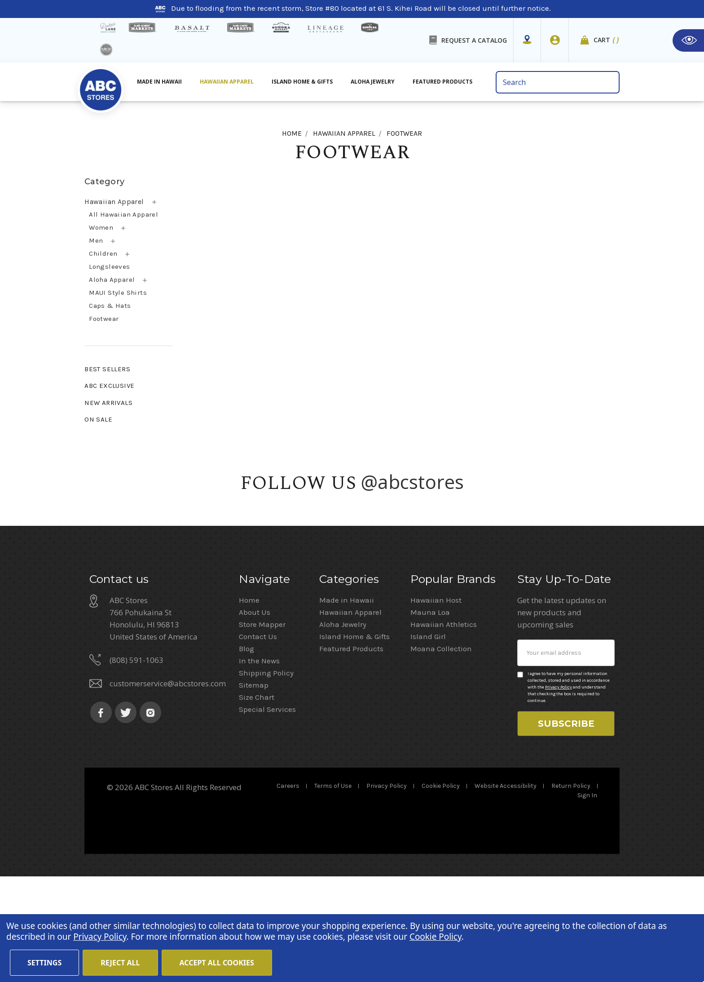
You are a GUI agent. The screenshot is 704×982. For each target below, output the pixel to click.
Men (96, 240)
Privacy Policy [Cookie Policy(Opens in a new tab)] (99, 936)
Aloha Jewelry (342, 729)
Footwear (104, 319)
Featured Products (351, 754)
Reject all (120, 963)
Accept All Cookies (217, 963)
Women (101, 227)
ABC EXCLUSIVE (109, 386)
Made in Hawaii (346, 705)
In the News (259, 766)
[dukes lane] (108, 27)
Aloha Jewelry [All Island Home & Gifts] (373, 81)
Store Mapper (262, 729)
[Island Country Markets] (241, 27)
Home (249, 705)
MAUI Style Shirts (118, 293)
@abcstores (412, 481)
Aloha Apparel (112, 279)
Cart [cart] (607, 40)
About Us (254, 717)
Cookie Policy (441, 891)
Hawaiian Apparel (227, 81)
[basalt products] (192, 28)
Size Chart (256, 802)
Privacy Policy (558, 792)
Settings (44, 963)
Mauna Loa (430, 717)
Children (103, 253)
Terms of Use (333, 891)
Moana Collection (441, 754)
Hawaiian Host (436, 705)
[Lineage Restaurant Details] (325, 29)
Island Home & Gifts (354, 742)
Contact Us (258, 742)
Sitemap (253, 790)
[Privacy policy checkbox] (520, 780)
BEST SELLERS (107, 369)
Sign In (587, 901)
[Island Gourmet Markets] (142, 27)
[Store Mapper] (527, 40)
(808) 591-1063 (136, 765)
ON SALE (98, 419)
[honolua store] (369, 27)
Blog (246, 754)
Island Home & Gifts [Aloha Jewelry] (302, 81)
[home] (100, 84)
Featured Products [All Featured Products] (442, 81)
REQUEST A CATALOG (474, 40)
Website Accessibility (506, 891)
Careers (288, 891)
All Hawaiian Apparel (123, 214)
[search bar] (557, 82)
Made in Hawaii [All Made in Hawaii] (159, 81)
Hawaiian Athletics (443, 729)
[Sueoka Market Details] (281, 27)
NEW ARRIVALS (108, 403)
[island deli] (106, 50)
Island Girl (428, 742)
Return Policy (570, 891)
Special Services (267, 814)
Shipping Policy (266, 778)
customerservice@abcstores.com (168, 789)
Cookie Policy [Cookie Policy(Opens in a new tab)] (435, 936)
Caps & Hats (110, 306)
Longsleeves (109, 266)
